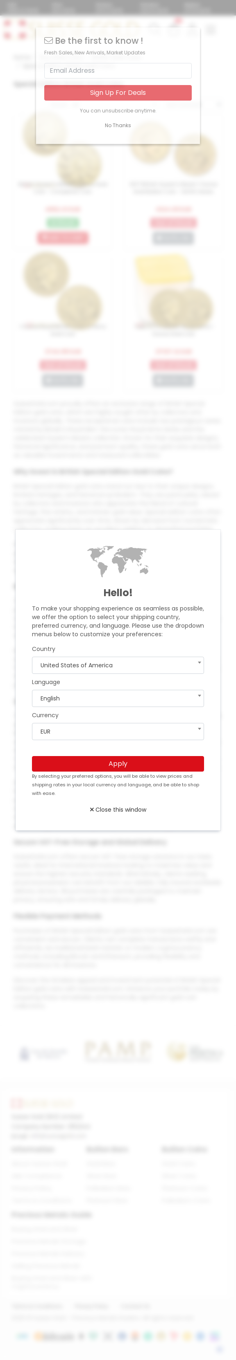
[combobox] (118, 665)
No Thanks (118, 125)
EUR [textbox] (45, 731)
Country (43, 649)
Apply (118, 763)
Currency (45, 715)
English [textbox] (50, 698)
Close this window (118, 810)
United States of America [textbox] (77, 665)
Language (46, 682)
